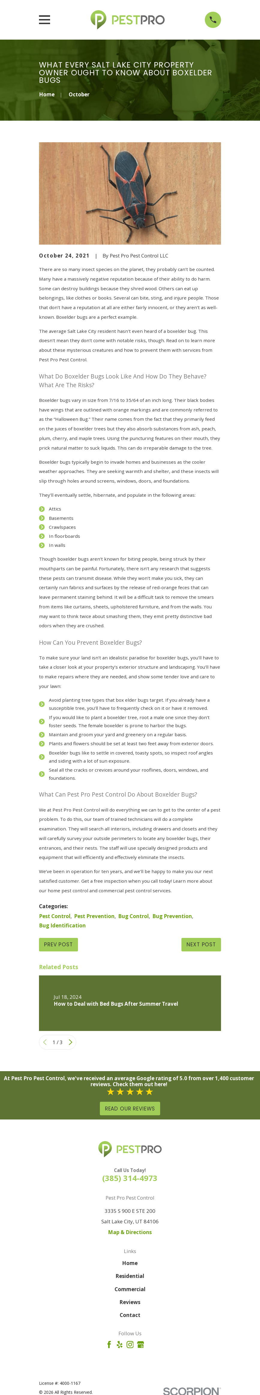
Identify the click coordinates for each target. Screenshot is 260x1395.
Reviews (129, 1302)
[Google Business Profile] (140, 1344)
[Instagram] (130, 1344)
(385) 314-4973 (129, 1178)
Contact (130, 1315)
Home (130, 1263)
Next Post (201, 944)
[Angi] (151, 1344)
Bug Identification (62, 925)
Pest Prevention (94, 916)
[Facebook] (109, 1344)
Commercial (130, 1289)
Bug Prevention (172, 916)
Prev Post (58, 944)
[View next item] (70, 1042)
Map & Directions (130, 1232)
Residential (129, 1276)
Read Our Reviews (130, 1108)
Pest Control (54, 916)
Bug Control (133, 916)
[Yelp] (119, 1344)
